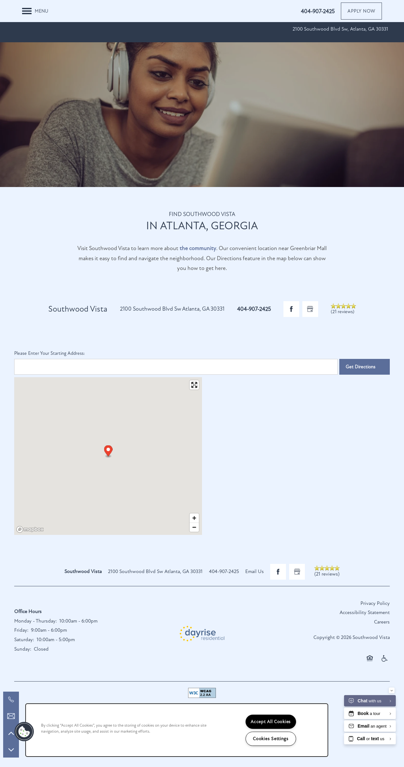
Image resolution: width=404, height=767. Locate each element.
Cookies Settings (270, 738)
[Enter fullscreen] (194, 384)
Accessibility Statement (365, 612)
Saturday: (24, 639)
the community (198, 248)
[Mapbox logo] (30, 529)
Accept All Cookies (271, 721)
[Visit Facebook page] (291, 309)
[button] (361, 11)
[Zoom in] (194, 518)
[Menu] (35, 11)
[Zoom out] (194, 527)
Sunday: (22, 649)
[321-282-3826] (11, 699)
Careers (382, 622)
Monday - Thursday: (35, 621)
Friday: (21, 630)
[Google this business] (310, 309)
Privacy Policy (375, 603)
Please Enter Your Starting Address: (49, 353)
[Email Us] (11, 716)
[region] (176, 730)
